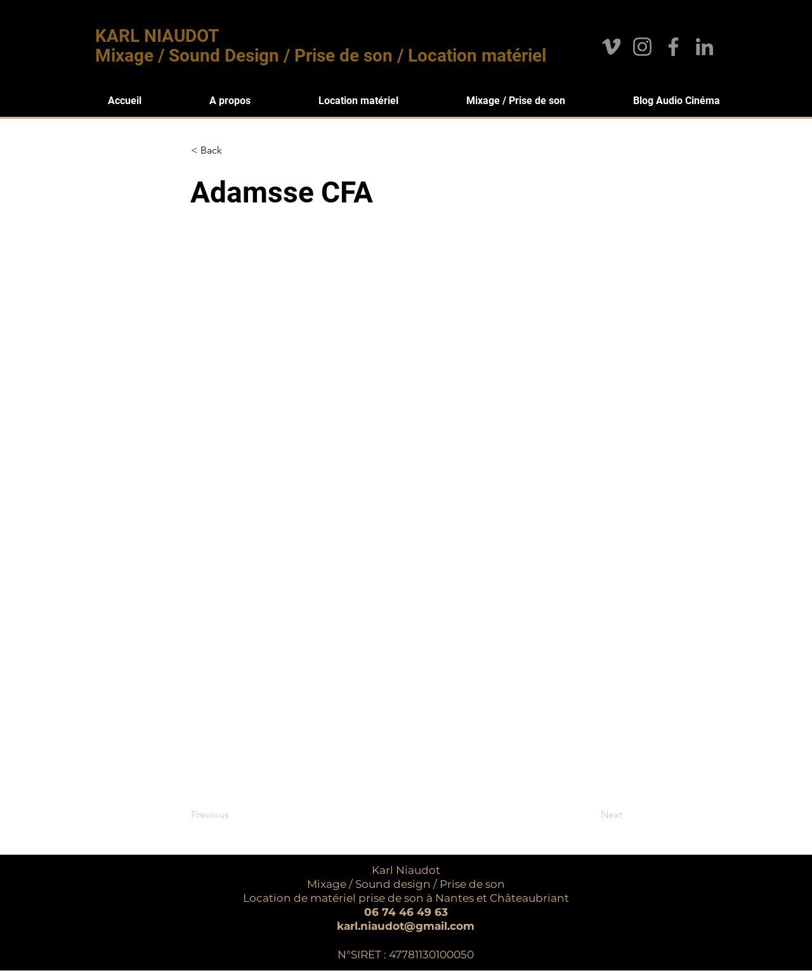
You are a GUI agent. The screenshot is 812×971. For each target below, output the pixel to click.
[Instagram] (642, 46)
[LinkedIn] (704, 46)
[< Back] (233, 150)
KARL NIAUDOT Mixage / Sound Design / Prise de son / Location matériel (320, 45)
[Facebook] (673, 46)
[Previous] (233, 815)
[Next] (590, 815)
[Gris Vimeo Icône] (611, 46)
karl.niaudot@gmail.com (406, 926)
